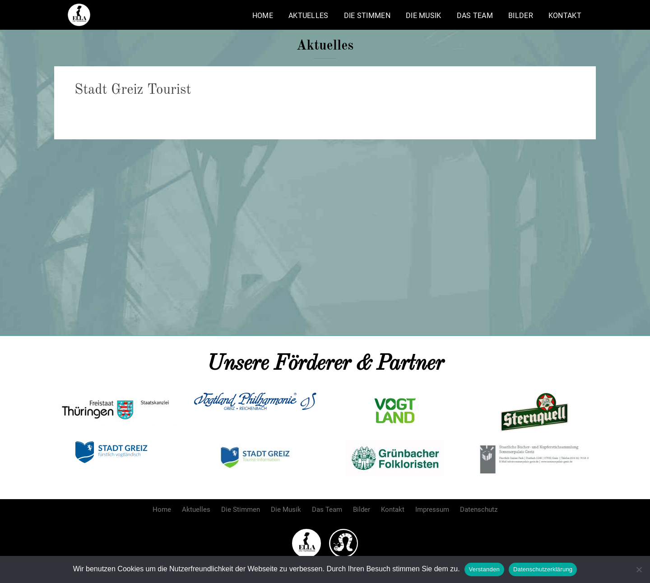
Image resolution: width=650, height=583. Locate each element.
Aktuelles (308, 15)
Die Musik (423, 15)
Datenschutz (478, 509)
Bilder (520, 15)
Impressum (432, 509)
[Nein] (638, 569)
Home (262, 15)
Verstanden (484, 569)
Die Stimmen (367, 15)
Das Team (475, 15)
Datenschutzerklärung (542, 569)
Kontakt (564, 15)
